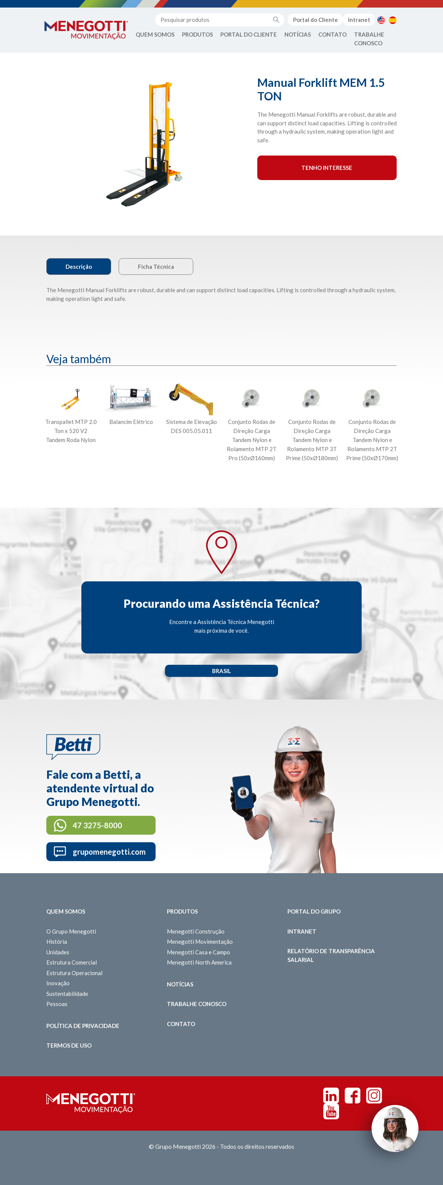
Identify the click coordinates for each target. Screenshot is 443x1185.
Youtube (331, 1111)
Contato (332, 34)
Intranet (359, 19)
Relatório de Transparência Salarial (331, 955)
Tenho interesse (326, 167)
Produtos (197, 34)
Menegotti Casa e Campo (198, 952)
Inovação (58, 983)
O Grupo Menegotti (71, 931)
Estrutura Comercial (71, 962)
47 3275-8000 (97, 825)
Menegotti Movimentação (200, 941)
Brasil (221, 670)
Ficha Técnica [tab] (156, 266)
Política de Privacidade (82, 1025)
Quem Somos (155, 34)
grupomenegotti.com (109, 851)
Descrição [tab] (79, 266)
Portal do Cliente (315, 19)
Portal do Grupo (314, 911)
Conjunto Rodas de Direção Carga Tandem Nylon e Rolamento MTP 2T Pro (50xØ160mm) (251, 439)
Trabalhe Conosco (369, 38)
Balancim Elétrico (131, 421)
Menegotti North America (199, 962)
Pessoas (56, 1003)
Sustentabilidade (67, 993)
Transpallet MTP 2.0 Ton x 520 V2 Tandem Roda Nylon (71, 430)
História (56, 941)
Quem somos (65, 911)
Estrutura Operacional (74, 972)
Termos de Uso (69, 1045)
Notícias (297, 34)
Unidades (57, 952)
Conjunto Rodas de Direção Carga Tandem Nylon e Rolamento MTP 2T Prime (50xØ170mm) (372, 439)
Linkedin (331, 1095)
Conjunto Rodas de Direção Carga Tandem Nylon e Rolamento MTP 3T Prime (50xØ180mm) (312, 439)
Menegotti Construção (196, 931)
